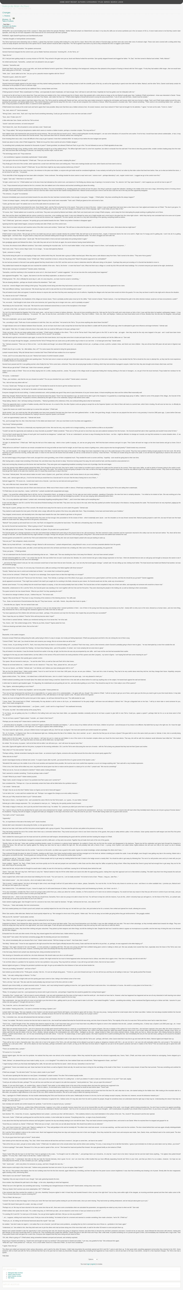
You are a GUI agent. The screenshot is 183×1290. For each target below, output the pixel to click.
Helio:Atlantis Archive (14, 1276)
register (93, 1264)
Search (114, 2)
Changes (6, 12)
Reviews (5, 19)
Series (107, 2)
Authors (82, 2)
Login (120, 2)
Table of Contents (8, 21)
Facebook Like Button (9, 26)
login (88, 1264)
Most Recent (71, 2)
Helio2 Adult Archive (14, 1274)
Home (62, 2)
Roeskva (7, 16)
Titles (100, 2)
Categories (91, 2)
